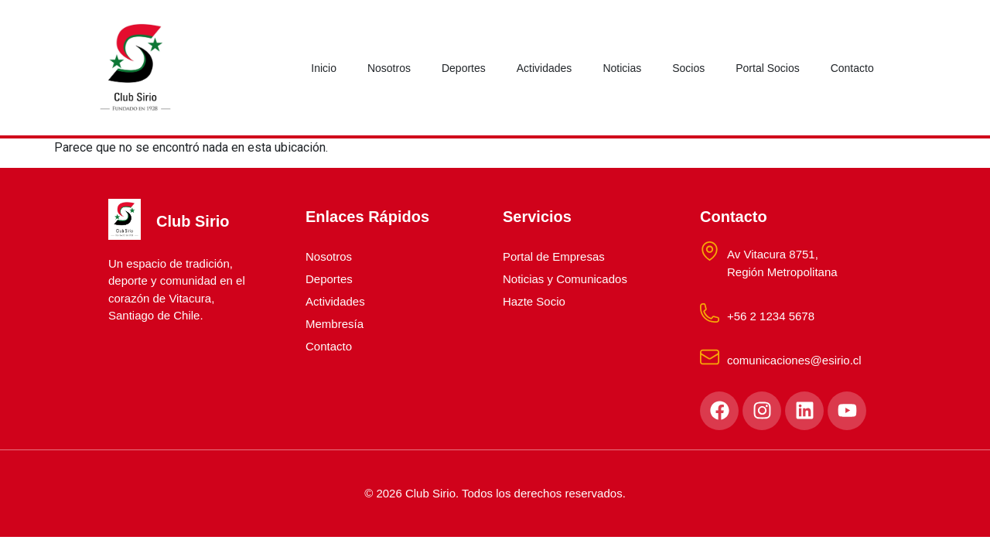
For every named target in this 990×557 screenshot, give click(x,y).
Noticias (622, 68)
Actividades (544, 68)
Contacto (852, 68)
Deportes (464, 68)
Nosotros (389, 68)
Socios (688, 68)
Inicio (323, 68)
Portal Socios (767, 68)
